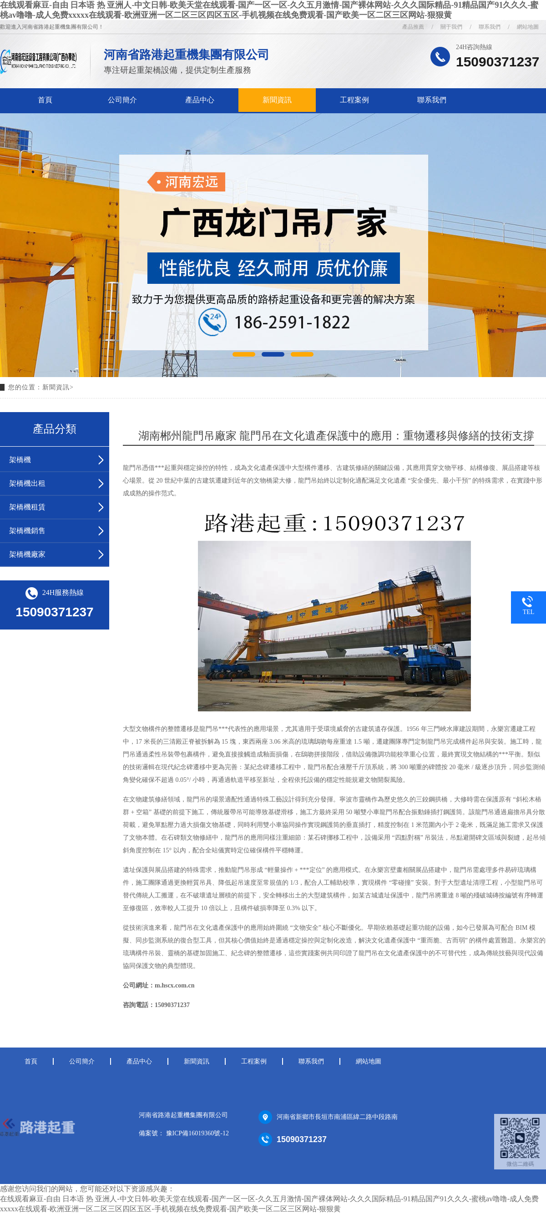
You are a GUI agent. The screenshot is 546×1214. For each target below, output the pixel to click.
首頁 (45, 100)
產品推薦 (413, 27)
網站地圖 (368, 1061)
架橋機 (20, 459)
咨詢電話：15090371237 (156, 1005)
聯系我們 (431, 100)
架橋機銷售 (27, 530)
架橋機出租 (27, 483)
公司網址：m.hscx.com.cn (159, 985)
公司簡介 (122, 100)
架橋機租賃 (27, 507)
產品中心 (199, 100)
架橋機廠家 (27, 554)
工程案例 (354, 100)
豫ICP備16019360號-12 (197, 1133)
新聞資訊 (277, 100)
